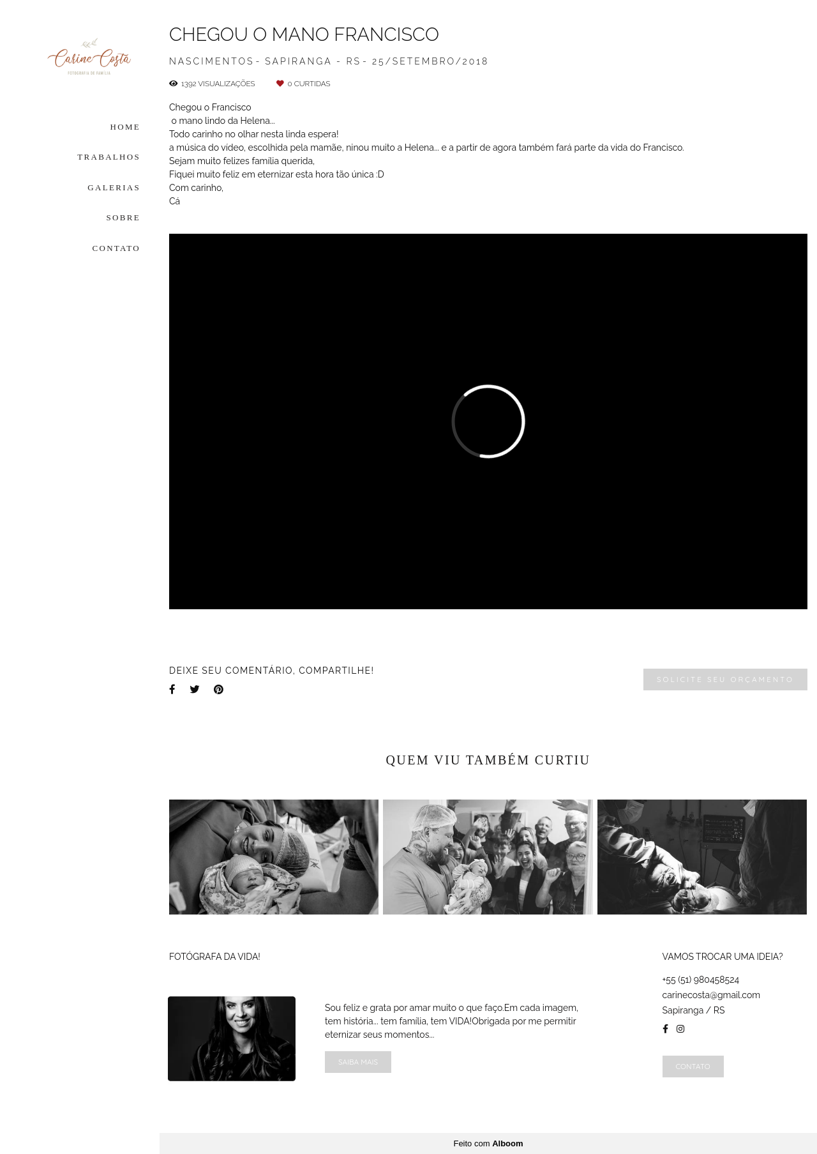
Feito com (488, 1143)
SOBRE (123, 217)
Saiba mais (358, 1062)
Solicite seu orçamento (725, 679)
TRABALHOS (108, 157)
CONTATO (117, 248)
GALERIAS (113, 187)
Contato (693, 1066)
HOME (125, 127)
